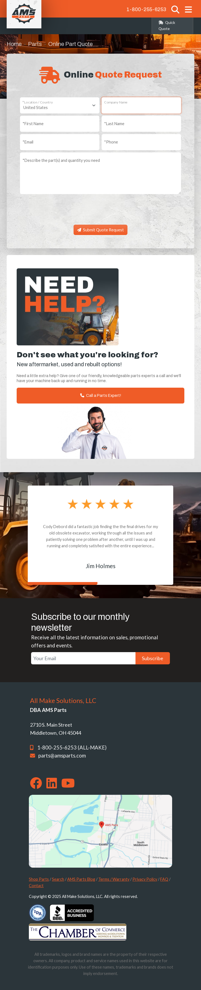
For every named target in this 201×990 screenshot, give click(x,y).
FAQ (164, 879)
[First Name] (59, 124)
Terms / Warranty (113, 879)
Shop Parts (39, 879)
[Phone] (141, 142)
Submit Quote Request (100, 229)
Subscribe (152, 658)
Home (14, 44)
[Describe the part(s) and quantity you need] (100, 173)
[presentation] (100, 211)
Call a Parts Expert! (100, 395)
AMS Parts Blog (81, 879)
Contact (36, 885)
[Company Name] (141, 105)
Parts (35, 44)
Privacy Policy (144, 879)
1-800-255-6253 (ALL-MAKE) (72, 747)
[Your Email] (83, 658)
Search (58, 879)
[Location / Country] (59, 105)
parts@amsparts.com (62, 756)
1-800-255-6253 (146, 9)
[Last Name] (141, 124)
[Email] (59, 142)
